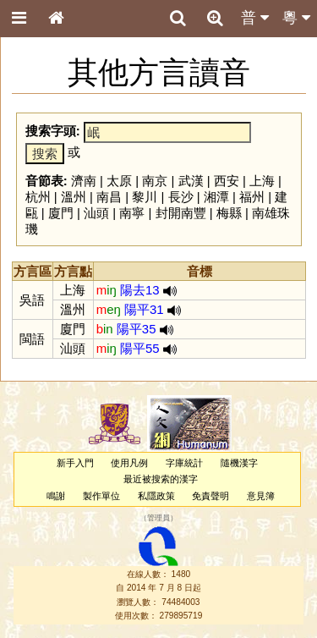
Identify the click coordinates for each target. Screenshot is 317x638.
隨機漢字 (239, 463)
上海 (262, 180)
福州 (252, 197)
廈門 (61, 213)
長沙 (181, 197)
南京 (154, 180)
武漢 (191, 180)
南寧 (132, 213)
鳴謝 (55, 496)
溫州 (73, 197)
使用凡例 (129, 463)
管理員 (158, 518)
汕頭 (96, 213)
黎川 (144, 197)
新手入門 (75, 463)
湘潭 (216, 197)
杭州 (38, 197)
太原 (119, 180)
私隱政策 (156, 496)
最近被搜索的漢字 (160, 479)
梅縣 (229, 213)
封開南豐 (181, 213)
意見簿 (261, 496)
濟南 (83, 180)
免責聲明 (210, 496)
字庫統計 (184, 463)
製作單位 (101, 496)
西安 (226, 180)
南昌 (109, 197)
